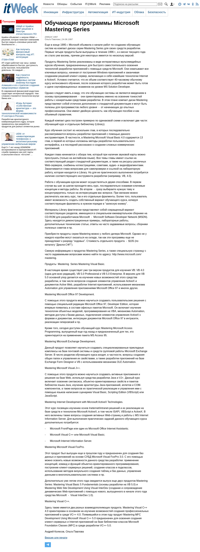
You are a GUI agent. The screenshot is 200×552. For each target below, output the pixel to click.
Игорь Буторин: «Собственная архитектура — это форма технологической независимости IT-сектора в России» (19, 109)
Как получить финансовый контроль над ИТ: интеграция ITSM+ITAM (18, 54)
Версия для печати (56, 537)
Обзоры (62, 4)
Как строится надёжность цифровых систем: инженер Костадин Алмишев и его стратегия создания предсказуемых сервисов (20, 81)
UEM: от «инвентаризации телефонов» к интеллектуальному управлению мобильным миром (19, 138)
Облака (139, 12)
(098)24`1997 (51, 37)
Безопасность (157, 12)
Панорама (8, 21)
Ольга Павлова (52, 39)
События (76, 4)
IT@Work (90, 4)
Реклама (104, 4)
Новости (48, 4)
